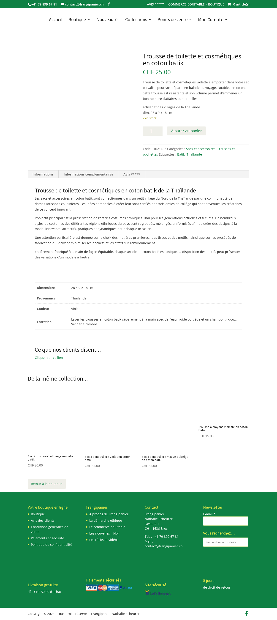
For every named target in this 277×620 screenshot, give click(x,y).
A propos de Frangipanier (108, 514)
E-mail (209, 514)
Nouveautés (107, 20)
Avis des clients (42, 520)
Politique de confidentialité (51, 544)
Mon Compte (210, 20)
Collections (136, 20)
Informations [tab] (43, 174)
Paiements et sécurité (47, 538)
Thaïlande (194, 154)
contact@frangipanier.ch (164, 546)
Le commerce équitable (107, 527)
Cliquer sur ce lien (49, 357)
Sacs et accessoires (200, 149)
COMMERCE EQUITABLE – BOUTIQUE (196, 4)
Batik (181, 154)
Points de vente (172, 20)
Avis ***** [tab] (131, 174)
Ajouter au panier (186, 130)
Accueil (55, 20)
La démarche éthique (105, 520)
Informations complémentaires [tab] (88, 174)
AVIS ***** (155, 4)
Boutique (77, 20)
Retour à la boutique (46, 484)
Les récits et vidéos (103, 540)
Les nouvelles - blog (104, 533)
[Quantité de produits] (153, 131)
